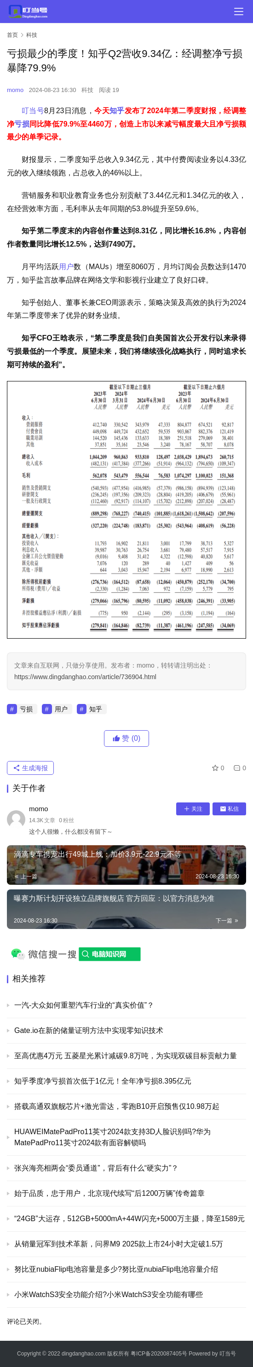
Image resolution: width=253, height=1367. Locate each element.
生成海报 (30, 767)
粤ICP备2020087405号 (159, 1353)
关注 (193, 809)
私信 (229, 809)
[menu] (238, 11)
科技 (87, 90)
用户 (66, 267)
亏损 (21, 124)
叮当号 (33, 111)
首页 (12, 35)
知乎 (117, 111)
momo (15, 90)
